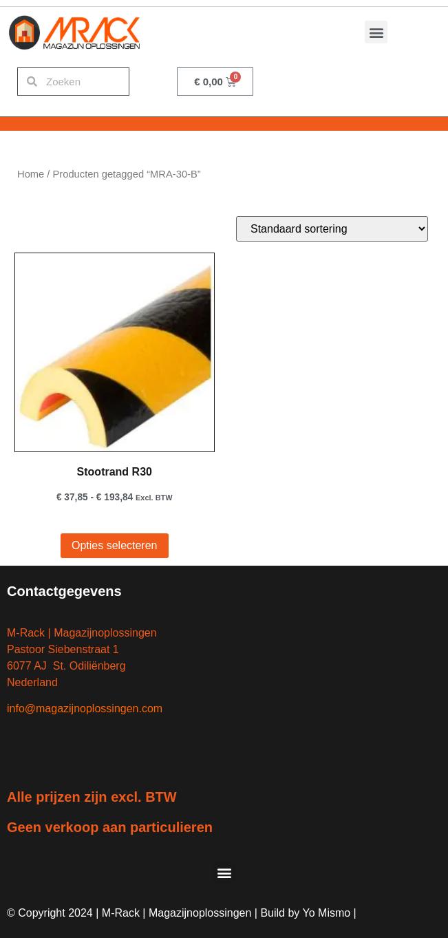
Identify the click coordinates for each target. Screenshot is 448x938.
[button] (376, 32)
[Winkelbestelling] (332, 229)
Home (30, 174)
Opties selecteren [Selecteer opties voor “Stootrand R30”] (115, 545)
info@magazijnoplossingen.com (84, 708)
